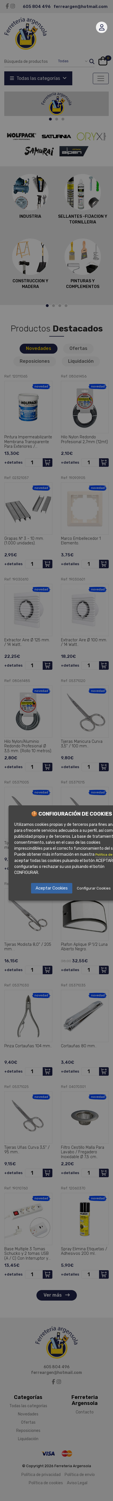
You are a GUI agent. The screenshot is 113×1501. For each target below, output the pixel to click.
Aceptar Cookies (52, 888)
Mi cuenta (101, 27)
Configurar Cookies (94, 888)
